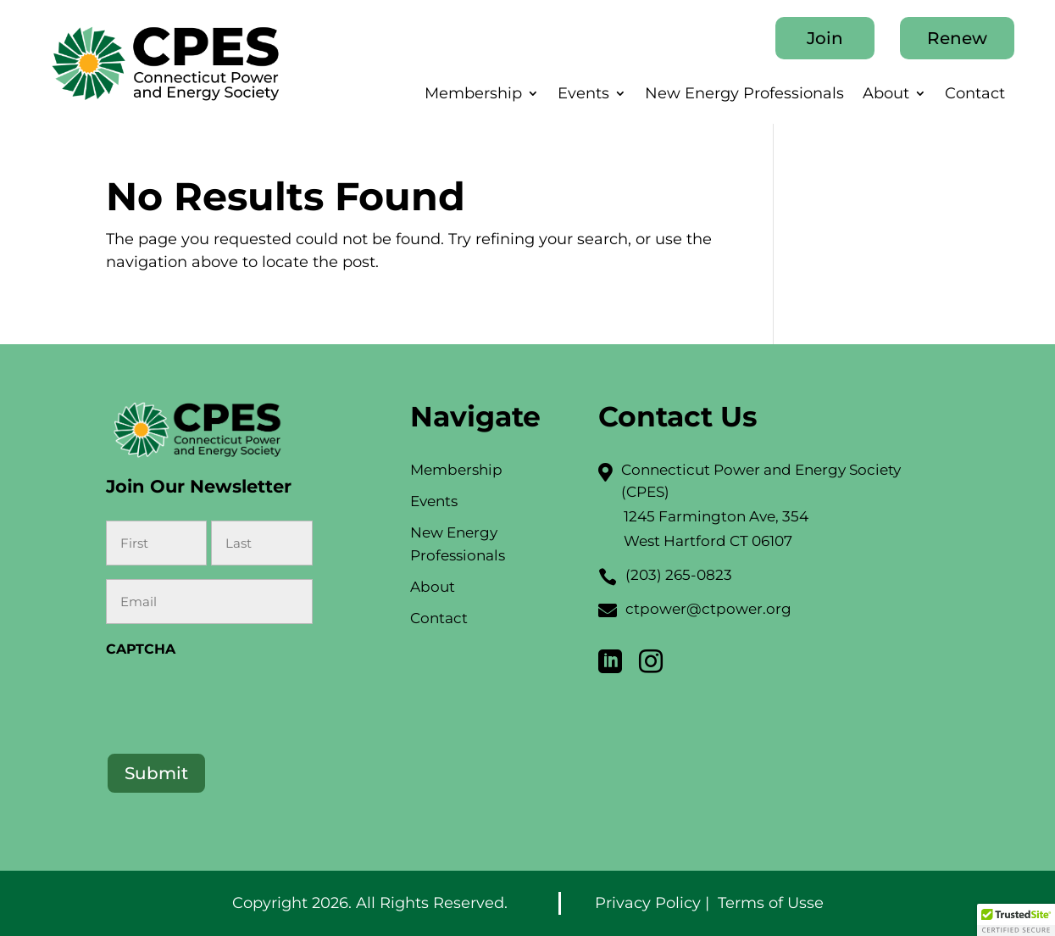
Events (583, 95)
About (886, 95)
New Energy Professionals (744, 95)
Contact (975, 95)
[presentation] (235, 700)
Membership (473, 95)
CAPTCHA (140, 649)
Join (825, 38)
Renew (957, 38)
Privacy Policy (648, 903)
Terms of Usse (771, 903)
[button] (1016, 920)
